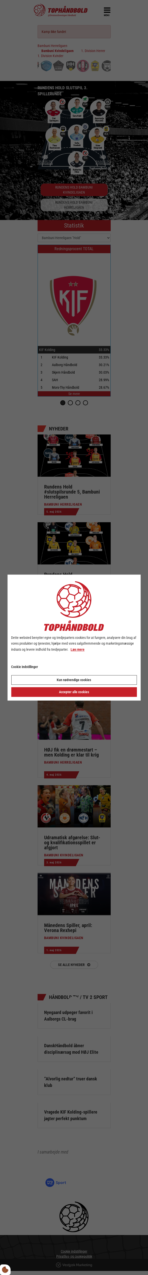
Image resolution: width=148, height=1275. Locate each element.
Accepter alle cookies (74, 692)
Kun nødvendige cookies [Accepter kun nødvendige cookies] (74, 680)
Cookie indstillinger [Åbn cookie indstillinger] (24, 667)
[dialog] (73, 637)
